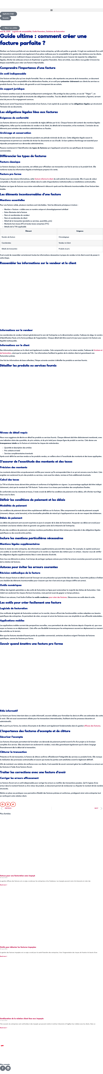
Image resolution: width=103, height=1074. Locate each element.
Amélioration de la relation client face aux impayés (22, 1019)
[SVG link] (51, 1048)
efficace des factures (92, 726)
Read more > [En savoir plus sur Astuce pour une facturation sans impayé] (3, 885)
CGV (87, 1062)
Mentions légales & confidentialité (70, 1062)
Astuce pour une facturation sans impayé (17, 876)
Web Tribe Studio (49, 1062)
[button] (51, 10)
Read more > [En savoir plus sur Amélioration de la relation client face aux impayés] (3, 1027)
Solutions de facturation (55, 32)
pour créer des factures (57, 597)
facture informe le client (44, 179)
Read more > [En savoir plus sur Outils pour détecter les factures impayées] (3, 956)
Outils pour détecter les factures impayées (18, 947)
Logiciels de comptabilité (21, 32)
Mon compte (5, 1064)
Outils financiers (38, 32)
